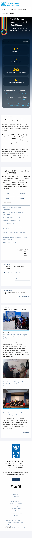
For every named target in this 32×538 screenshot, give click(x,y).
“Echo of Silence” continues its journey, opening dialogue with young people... (15, 414)
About (12, 13)
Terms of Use (8, 526)
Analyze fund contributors (16, 503)
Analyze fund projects (16, 506)
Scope (7, 198)
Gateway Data (7, 42)
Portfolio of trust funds (16, 492)
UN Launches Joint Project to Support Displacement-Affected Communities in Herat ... (15, 337)
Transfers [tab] (18, 273)
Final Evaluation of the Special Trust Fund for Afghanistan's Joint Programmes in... (14, 384)
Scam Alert (8, 524)
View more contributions (22, 279)
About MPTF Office (16, 501)
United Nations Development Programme (20, 528)
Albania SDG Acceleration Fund (11, 220)
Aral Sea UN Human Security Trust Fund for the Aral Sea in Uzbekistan (15, 233)
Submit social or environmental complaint (15, 522)
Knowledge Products (25, 42)
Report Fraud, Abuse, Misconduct (13, 520)
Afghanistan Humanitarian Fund (11, 217)
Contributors (16, 496)
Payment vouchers (16, 508)
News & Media (22, 9)
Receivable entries (16, 511)
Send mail (16, 479)
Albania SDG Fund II (8, 224)
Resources (5, 13)
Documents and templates (16, 513)
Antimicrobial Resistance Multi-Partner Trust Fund (13, 228)
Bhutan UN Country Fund (10, 242)
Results (16, 515)
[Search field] (16, 13)
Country (22, 198)
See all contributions (24, 296)
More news (26, 432)
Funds (16, 42)
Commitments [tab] (8, 273)
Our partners (16, 494)
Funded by (22, 193)
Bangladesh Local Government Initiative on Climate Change (15, 238)
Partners (13, 9)
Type (7, 193)
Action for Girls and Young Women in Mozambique (13, 213)
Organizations (16, 499)
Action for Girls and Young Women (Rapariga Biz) (12, 208)
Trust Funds (5, 9)
